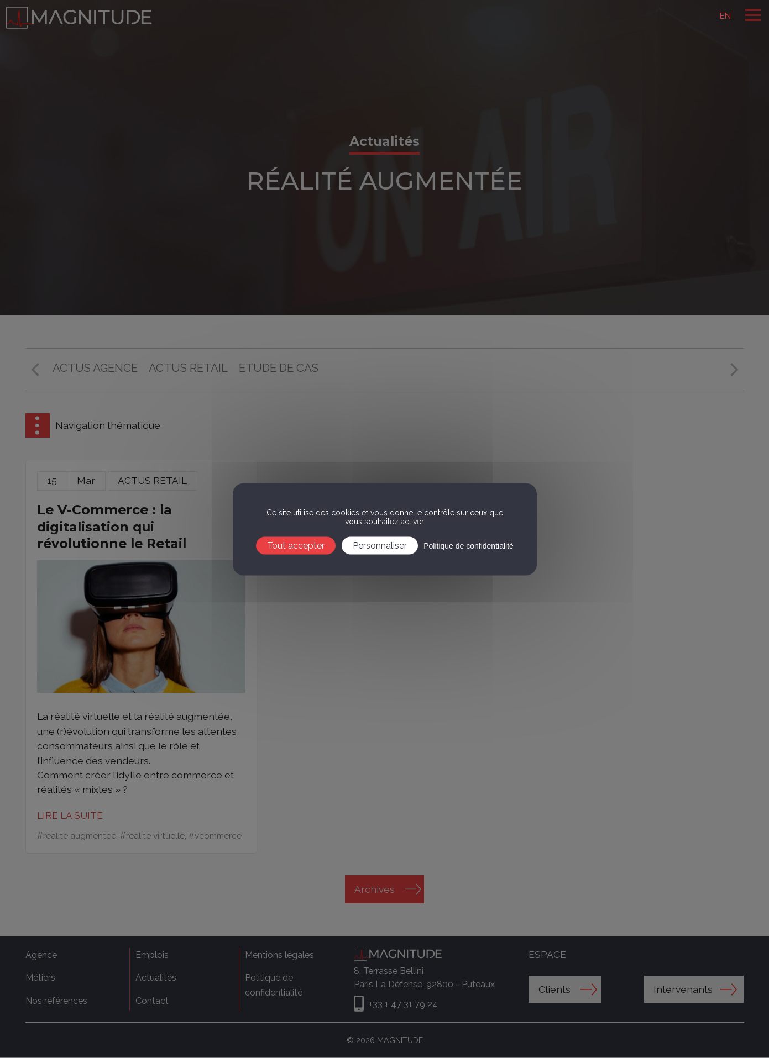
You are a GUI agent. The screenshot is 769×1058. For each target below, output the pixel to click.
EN (724, 16)
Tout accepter (296, 545)
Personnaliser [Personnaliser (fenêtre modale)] (380, 545)
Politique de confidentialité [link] (468, 545)
